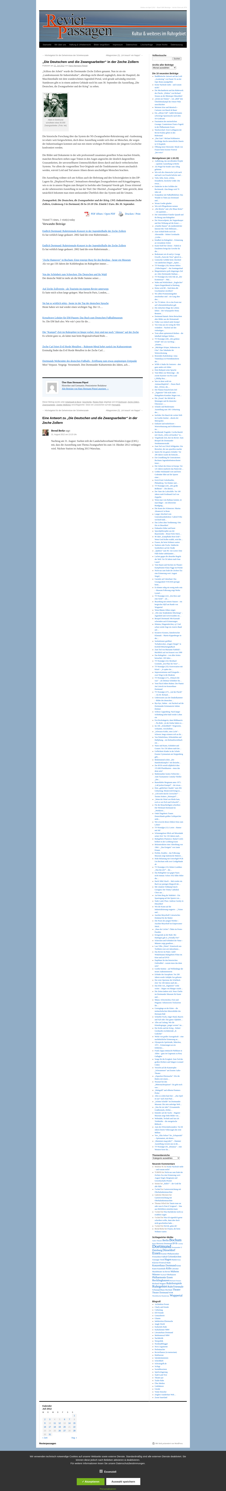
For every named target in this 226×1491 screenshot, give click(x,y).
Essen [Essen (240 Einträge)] (156, 1253)
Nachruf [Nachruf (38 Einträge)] (163, 1275)
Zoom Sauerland (161, 1397)
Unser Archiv (162, 44)
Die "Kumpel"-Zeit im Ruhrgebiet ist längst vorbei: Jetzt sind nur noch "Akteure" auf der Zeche (90, 332)
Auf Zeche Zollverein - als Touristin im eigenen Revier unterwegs (75, 288)
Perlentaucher (160, 1349)
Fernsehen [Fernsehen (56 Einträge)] (156, 1256)
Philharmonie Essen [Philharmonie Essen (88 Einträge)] (162, 1277)
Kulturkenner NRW (162, 1330)
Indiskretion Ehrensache (164, 1321)
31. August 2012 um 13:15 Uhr (64, 434)
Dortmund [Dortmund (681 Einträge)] (161, 1246)
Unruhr (157, 1389)
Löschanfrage (146, 44)
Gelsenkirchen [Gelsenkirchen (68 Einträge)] (174, 1256)
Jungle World (160, 1324)
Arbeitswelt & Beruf (73, 402)
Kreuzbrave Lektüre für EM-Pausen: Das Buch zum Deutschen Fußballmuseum (82, 317)
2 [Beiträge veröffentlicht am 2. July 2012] (45, 1419)
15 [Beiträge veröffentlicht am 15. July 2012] (74, 1423)
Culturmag (159, 1310)
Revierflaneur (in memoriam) (166, 1352)
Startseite (47, 44)
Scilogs (157, 1366)
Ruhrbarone (159, 1355)
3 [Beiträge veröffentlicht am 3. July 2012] (49, 1419)
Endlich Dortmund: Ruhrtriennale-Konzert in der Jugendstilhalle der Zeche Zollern (84, 231)
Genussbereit (160, 1315)
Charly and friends (162, 1307)
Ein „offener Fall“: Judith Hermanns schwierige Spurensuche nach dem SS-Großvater (168, 116)
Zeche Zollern (133, 402)
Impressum (118, 44)
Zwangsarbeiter (48, 405)
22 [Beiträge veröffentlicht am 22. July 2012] (74, 1427)
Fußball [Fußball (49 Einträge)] (164, 1257)
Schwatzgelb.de (161, 1363)
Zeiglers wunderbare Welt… (165, 1395)
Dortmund (122, 402)
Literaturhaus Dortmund (164, 1332)
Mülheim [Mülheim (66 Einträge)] (175, 1271)
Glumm (158, 1318)
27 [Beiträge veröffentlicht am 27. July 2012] (65, 1431)
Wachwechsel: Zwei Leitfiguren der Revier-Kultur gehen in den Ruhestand (168, 133)
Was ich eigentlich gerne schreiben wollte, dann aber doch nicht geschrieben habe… (168, 1220)
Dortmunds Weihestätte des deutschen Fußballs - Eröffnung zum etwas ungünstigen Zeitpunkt (89, 361)
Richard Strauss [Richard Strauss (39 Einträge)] (175, 1281)
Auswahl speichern (123, 1481)
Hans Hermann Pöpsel (78, 66)
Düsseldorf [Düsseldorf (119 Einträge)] (169, 1250)
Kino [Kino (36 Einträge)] (179, 1260)
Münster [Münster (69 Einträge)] (156, 1274)
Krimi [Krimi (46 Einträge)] (178, 1266)
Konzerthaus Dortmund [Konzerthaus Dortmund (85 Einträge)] (164, 1265)
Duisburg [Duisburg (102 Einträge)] (157, 1250)
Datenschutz (131, 44)
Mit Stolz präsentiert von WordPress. (169, 1443)
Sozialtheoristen (161, 1369)
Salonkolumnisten (161, 1358)
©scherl (158, 1189)
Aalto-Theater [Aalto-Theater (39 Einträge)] (157, 1241)
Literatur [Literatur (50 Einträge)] (175, 1269)
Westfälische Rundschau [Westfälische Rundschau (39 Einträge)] (160, 1296)
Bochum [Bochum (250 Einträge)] (175, 1240)
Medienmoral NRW (162, 1335)
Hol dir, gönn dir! (170, 1226)
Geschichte (87, 402)
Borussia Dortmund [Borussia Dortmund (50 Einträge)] (164, 1243)
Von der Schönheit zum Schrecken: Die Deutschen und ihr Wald (74, 274)
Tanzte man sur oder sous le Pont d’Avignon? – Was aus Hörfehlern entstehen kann (168, 1206)
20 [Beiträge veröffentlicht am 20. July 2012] (65, 1427)
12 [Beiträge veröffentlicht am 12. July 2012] (60, 1423)
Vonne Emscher (161, 1392)
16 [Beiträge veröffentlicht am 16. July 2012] (45, 1427)
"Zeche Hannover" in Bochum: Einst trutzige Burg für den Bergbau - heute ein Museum (86, 260)
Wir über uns (60, 44)
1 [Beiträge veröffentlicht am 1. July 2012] (74, 1416)
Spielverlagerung (161, 1372)
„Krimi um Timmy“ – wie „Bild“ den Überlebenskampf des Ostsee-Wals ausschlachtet (169, 102)
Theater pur (159, 1378)
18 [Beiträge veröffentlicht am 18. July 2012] (55, 1427)
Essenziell (108, 1471)
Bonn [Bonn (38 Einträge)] (154, 1243)
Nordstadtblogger (161, 1344)
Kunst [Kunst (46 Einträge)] (154, 1269)
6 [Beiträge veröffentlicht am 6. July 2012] (64, 1419)
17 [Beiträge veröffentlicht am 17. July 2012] (50, 1427)
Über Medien (160, 1383)
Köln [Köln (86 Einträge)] (168, 1268)
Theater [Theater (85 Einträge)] (176, 1289)
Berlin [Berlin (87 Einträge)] (165, 1240)
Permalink (116, 405)
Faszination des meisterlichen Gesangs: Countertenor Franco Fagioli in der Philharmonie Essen (169, 124)
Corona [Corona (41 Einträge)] (180, 1243)
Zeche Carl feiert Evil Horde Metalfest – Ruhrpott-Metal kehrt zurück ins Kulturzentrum (87, 346)
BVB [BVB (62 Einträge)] (175, 1243)
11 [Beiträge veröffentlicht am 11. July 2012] (55, 1423)
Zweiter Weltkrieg (63, 405)
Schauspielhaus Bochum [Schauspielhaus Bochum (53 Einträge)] (162, 1290)
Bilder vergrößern (102, 44)
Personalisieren (108, 1489)
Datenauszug (177, 44)
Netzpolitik (159, 1341)
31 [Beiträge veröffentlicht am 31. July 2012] (50, 1434)
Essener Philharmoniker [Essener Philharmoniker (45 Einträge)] (170, 1254)
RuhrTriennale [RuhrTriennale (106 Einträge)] (175, 1286)
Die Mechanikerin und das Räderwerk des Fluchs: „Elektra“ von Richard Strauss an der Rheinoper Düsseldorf (169, 93)
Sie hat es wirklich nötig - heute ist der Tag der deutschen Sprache (75, 303)
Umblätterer (159, 1386)
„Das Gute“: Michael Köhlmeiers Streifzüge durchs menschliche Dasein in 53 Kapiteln (169, 141)
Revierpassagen (47, 1443)
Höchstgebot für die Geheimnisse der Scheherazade (65, 55)
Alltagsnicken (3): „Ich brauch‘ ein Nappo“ (124, 55)
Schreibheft (159, 1361)
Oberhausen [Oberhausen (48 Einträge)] (171, 1275)
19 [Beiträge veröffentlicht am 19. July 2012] (60, 1427)
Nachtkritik (159, 1338)
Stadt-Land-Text (161, 1375)
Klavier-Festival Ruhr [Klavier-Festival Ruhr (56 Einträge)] (161, 1262)
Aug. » (74, 1438)
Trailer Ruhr (159, 1380)
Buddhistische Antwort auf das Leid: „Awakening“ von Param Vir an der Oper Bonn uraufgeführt (168, 79)
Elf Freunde (159, 1313)
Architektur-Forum (162, 1304)
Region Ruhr (98, 402)
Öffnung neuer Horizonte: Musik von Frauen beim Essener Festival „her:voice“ (169, 150)
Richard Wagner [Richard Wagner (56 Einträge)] (159, 1283)
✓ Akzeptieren (91, 1481)
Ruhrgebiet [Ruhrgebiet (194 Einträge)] (159, 1286)
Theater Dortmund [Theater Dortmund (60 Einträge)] (160, 1292)
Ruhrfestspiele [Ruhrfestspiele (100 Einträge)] (174, 1283)
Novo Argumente (161, 1347)
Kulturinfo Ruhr (161, 1327)
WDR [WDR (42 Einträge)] (171, 1293)
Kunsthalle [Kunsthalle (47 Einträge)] (161, 1269)
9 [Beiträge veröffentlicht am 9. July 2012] (45, 1423)
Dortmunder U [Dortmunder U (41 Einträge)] (177, 1247)
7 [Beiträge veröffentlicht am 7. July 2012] (69, 1419)
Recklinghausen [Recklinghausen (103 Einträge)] (161, 1280)
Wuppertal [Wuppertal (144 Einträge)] (176, 1295)
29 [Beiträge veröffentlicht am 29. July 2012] (74, 1431)
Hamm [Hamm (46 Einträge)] (174, 1260)
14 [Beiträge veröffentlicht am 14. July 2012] (69, 1423)
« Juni (44, 1438)
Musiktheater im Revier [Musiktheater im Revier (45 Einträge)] (161, 1272)
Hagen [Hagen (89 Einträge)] (168, 1259)
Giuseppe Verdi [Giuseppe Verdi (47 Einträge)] (158, 1260)
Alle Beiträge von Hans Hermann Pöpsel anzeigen (85, 389)
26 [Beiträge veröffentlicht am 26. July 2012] (60, 1431)
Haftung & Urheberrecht (80, 44)
